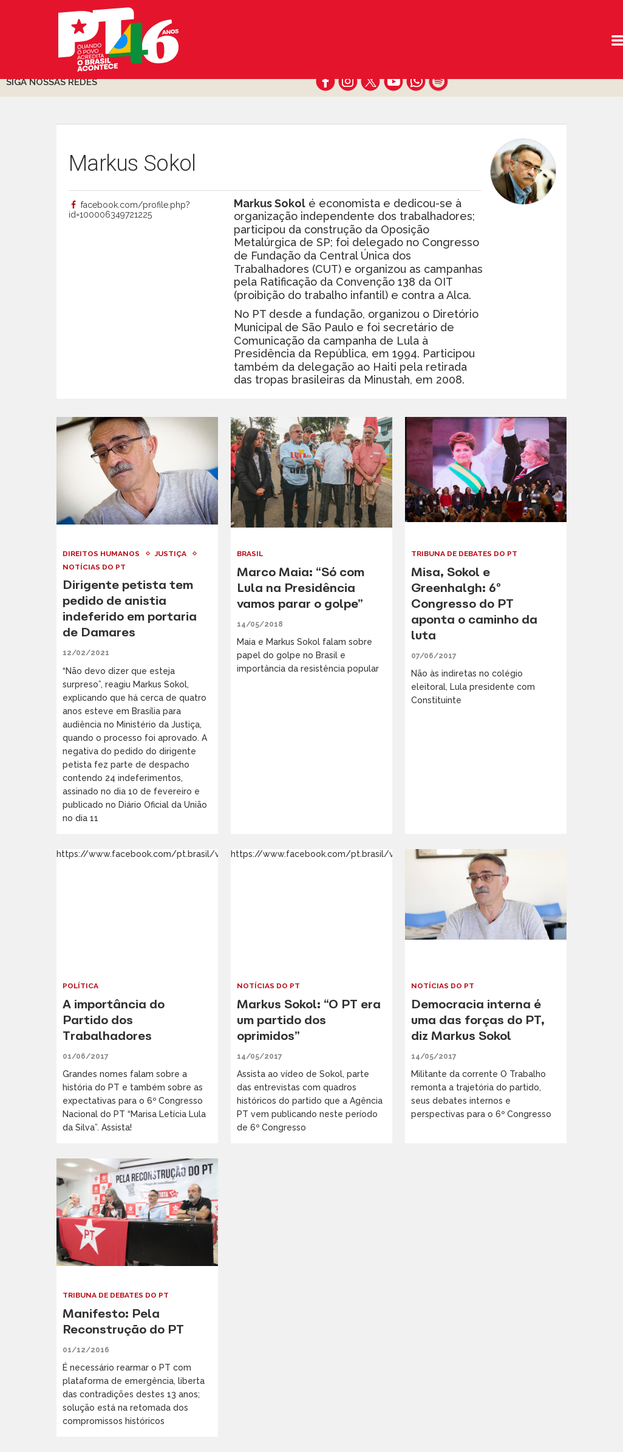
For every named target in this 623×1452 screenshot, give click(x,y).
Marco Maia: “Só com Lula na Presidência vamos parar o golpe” (300, 587)
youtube (393, 81)
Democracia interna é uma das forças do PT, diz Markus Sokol (478, 1019)
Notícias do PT (94, 567)
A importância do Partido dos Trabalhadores (114, 1019)
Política (81, 986)
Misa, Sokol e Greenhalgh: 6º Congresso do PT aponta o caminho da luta (474, 603)
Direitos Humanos (101, 553)
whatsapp (416, 81)
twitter (371, 81)
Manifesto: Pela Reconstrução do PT (124, 1321)
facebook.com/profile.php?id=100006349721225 (129, 209)
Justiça (171, 553)
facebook (326, 81)
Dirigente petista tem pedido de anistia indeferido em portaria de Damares (130, 608)
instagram (348, 81)
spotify (438, 81)
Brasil (250, 553)
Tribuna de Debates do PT (465, 553)
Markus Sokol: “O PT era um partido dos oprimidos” (309, 1019)
